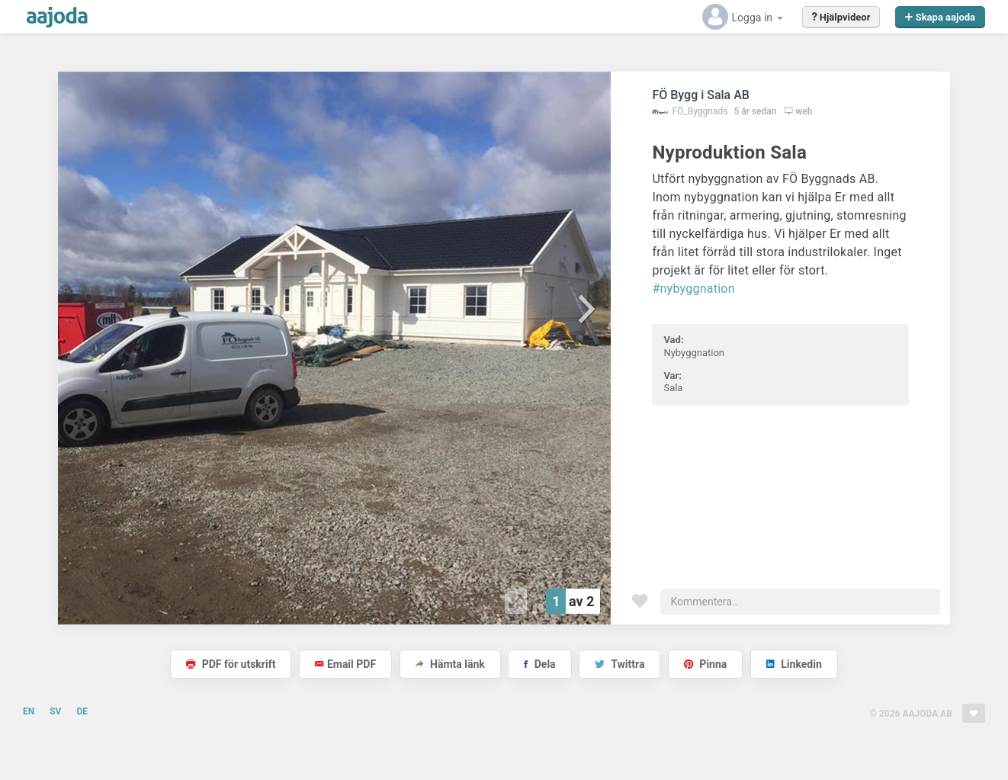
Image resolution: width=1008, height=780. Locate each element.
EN (28, 711)
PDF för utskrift (230, 664)
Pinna (705, 664)
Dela (539, 664)
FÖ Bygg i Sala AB (701, 95)
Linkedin (794, 664)
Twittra (619, 664)
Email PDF (345, 664)
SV (55, 711)
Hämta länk (450, 664)
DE (82, 711)
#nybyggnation (693, 288)
